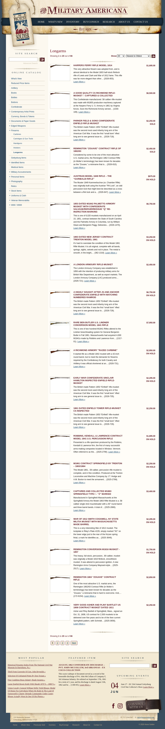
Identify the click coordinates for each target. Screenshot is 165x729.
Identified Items (17, 162)
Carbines (17, 134)
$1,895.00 (151, 436)
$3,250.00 (151, 237)
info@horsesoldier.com (145, 717)
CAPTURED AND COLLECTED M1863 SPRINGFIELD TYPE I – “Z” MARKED (92, 492)
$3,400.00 (151, 491)
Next (74, 643)
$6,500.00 (151, 93)
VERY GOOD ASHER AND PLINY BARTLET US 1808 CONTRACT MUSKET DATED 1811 (97, 606)
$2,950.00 (151, 350)
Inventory (73, 22)
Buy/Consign (91, 22)
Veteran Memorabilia (20, 200)
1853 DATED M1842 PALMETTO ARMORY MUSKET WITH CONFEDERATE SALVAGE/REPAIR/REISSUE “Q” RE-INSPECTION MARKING (94, 207)
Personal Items (17, 177)
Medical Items (17, 167)
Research (109, 22)
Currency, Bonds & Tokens (22, 116)
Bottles (14, 97)
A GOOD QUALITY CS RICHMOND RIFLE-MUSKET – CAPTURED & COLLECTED (94, 94)
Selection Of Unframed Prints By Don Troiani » (27, 676)
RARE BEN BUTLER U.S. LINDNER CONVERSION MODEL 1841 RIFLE (91, 323)
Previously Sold (39, 725)
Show (114, 56)
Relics (13, 186)
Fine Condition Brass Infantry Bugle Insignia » (26, 680)
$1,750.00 (151, 549)
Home (41, 22)
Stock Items (16, 191)
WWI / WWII (16, 205)
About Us (124, 22)
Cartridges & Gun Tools (23, 139)
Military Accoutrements (21, 172)
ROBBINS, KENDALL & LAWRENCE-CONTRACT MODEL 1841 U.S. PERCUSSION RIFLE (97, 437)
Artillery (14, 88)
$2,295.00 (151, 378)
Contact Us (141, 22)
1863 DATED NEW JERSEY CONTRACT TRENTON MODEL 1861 (93, 238)
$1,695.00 (151, 65)
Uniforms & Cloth (18, 195)
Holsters (16, 148)
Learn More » (79, 82)
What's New (55, 22)
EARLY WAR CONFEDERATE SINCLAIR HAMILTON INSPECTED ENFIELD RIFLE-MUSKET (94, 380)
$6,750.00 (151, 204)
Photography (16, 181)
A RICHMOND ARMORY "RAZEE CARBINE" (95, 350)
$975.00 (151, 176)
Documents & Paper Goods (23, 121)
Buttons (14, 102)
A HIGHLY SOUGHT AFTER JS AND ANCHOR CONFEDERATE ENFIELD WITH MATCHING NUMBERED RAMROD (96, 295)
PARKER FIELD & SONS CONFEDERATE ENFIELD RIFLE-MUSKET (94, 122)
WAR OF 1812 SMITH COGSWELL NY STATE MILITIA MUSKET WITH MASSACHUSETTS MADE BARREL (95, 522)
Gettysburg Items (18, 158)
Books (13, 93)
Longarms (18, 152)
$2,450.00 (151, 149)
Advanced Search (30, 63)
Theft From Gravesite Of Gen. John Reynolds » (27, 672)
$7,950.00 (151, 323)
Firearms (15, 130)
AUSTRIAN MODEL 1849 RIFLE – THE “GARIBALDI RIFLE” (92, 177)
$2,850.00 (151, 577)
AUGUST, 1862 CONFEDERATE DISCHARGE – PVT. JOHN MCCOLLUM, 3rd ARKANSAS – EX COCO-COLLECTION (82, 667)
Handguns (17, 143)
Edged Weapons (18, 126)
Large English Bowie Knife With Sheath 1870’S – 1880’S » (31, 684)
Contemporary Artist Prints (22, 112)
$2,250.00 (151, 121)
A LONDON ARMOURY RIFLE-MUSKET (93, 264)
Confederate (16, 107)
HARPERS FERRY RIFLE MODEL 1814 (92, 65)
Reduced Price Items (20, 83)
